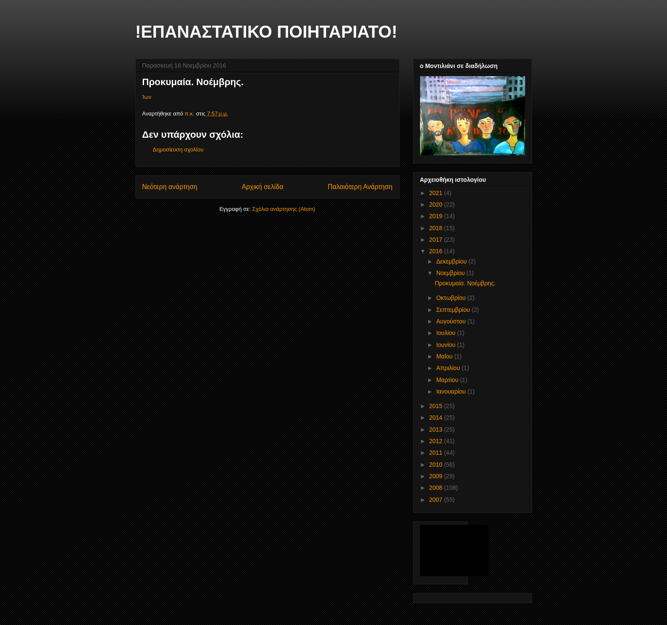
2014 (436, 417)
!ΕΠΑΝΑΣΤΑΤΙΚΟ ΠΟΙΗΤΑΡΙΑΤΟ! (266, 31)
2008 (436, 487)
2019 (436, 216)
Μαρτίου (448, 379)
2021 (436, 193)
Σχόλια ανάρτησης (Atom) (283, 209)
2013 (436, 429)
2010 (436, 464)
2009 (436, 476)
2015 (436, 406)
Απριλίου (449, 367)
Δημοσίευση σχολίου (178, 149)
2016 (436, 251)
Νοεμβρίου (451, 273)
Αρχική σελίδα (262, 186)
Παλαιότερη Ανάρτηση (360, 186)
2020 (436, 204)
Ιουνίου (446, 344)
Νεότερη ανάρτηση (169, 186)
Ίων (147, 97)
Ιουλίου (446, 332)
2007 (436, 499)
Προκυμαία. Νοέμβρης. (465, 283)
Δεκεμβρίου (452, 261)
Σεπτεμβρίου (454, 309)
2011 (436, 452)
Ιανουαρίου (451, 391)
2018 (436, 228)
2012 (436, 441)
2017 (436, 239)
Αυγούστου (451, 321)
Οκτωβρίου (451, 297)
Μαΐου (445, 356)
